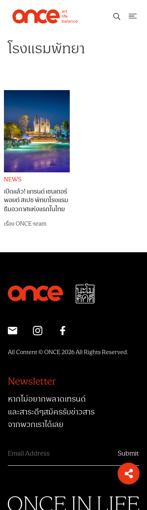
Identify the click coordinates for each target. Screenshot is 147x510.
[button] (129, 474)
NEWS (13, 180)
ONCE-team (31, 223)
